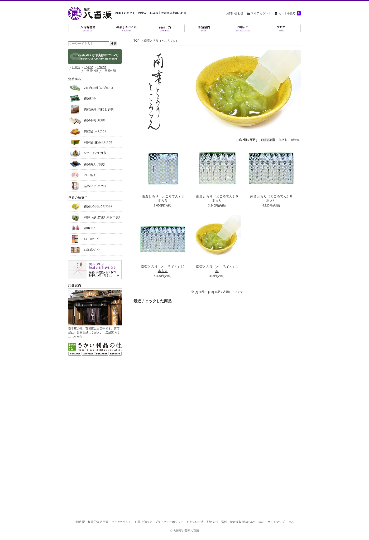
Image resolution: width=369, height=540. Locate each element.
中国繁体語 (109, 70)
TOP (136, 40)
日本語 (76, 67)
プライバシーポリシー (169, 522)
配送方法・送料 (217, 522)
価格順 (283, 140)
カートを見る (289, 13)
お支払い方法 (195, 522)
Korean (101, 67)
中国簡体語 (91, 70)
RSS (291, 522)
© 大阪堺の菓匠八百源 (184, 530)
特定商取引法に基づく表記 (247, 522)
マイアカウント (261, 13)
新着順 (295, 140)
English (88, 67)
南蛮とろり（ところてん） (161, 40)
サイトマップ (276, 522)
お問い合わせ (234, 13)
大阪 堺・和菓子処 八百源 (91, 522)
